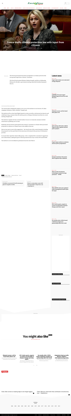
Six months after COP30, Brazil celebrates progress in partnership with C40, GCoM (60, 222)
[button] (2, 3)
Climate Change (35, 39)
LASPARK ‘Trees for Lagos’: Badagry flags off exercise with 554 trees (60, 96)
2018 (39, 405)
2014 (52, 405)
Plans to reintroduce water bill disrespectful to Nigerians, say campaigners (35, 185)
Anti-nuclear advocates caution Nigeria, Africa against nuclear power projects (60, 127)
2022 (25, 405)
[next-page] (37, 365)
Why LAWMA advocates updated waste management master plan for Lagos (60, 189)
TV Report (4, 371)
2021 (29, 405)
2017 (42, 405)
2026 (12, 405)
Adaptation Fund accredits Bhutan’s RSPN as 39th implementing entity (62, 357)
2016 (46, 405)
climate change (7, 175)
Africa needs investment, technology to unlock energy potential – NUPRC (59, 173)
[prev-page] (34, 365)
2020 (32, 405)
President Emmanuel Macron (7, 176)
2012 (59, 405)
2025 (15, 405)
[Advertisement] (35, 60)
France (20, 175)
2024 (19, 405)
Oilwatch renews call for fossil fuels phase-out (9, 356)
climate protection (14, 175)
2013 (56, 405)
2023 (22, 405)
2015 (49, 405)
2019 (36, 405)
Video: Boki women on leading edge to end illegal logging (16, 391)
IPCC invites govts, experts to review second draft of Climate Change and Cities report (60, 206)
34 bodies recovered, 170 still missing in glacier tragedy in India (13, 184)
